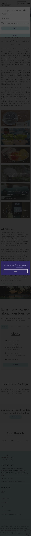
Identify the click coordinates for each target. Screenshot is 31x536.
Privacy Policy (19, 267)
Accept (15, 271)
